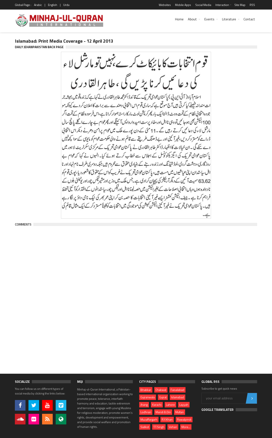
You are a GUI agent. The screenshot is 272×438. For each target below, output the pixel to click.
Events (209, 19)
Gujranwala (147, 397)
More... (185, 427)
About (192, 19)
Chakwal (161, 389)
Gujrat (163, 397)
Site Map (239, 5)
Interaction (222, 5)
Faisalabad (177, 389)
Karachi (157, 404)
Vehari (173, 427)
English (52, 5)
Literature (229, 19)
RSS (252, 5)
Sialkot (144, 427)
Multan (179, 412)
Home (179, 19)
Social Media (203, 5)
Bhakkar (145, 389)
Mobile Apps (183, 5)
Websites (165, 5)
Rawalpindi (184, 419)
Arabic (38, 5)
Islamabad (177, 397)
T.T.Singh (158, 427)
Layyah (183, 404)
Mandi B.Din (163, 412)
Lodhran (145, 412)
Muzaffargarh (148, 419)
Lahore (170, 404)
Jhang (144, 404)
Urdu (66, 5)
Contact (249, 19)
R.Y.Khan (167, 419)
